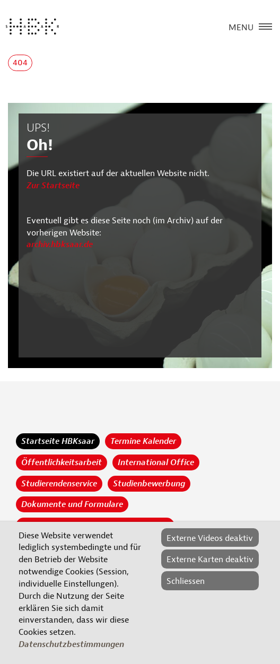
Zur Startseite (53, 185)
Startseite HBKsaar (57, 441)
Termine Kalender (143, 441)
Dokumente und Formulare (72, 504)
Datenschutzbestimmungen (71, 644)
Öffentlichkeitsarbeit (61, 462)
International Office (156, 462)
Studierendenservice (59, 483)
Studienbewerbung (149, 483)
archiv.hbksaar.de (60, 244)
